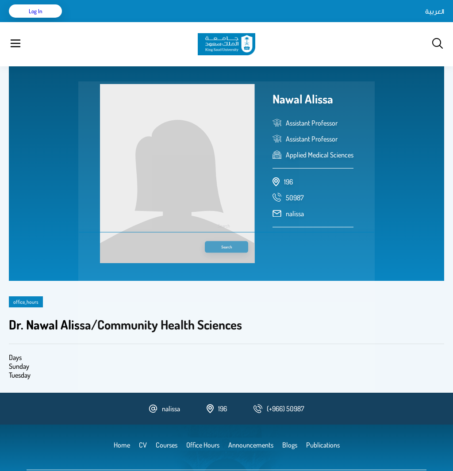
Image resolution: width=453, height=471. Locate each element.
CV (109, 22)
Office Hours (289, 22)
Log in (411, 22)
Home (88, 22)
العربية (359, 22)
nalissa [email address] (295, 191)
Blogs (202, 22)
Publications (138, 22)
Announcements (241, 22)
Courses (175, 22)
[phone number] (295, 175)
